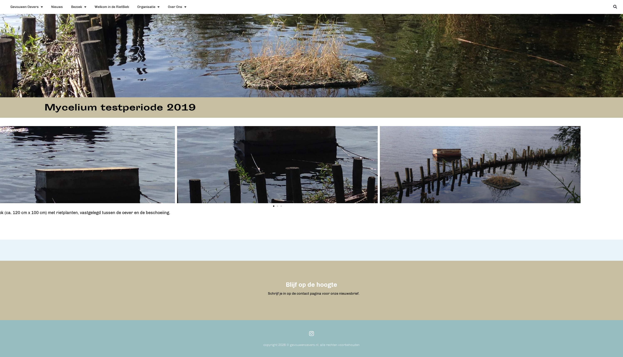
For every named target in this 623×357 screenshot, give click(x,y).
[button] (615, 6)
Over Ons (177, 7)
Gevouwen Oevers (26, 7)
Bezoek (78, 7)
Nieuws (57, 7)
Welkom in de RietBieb (112, 7)
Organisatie (148, 7)
